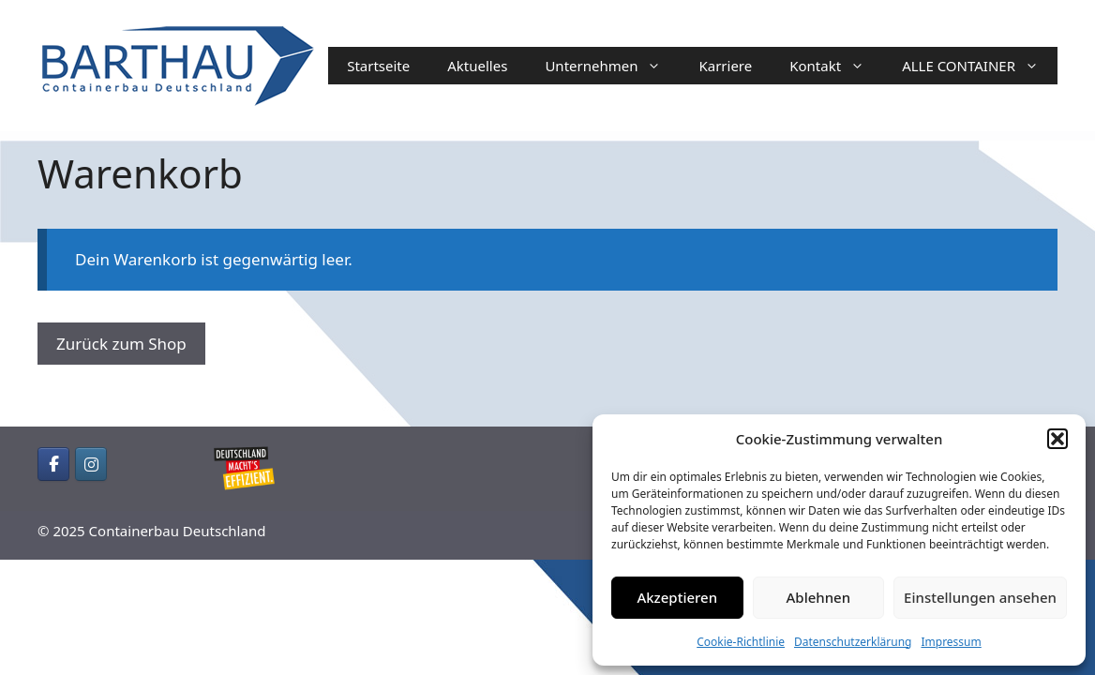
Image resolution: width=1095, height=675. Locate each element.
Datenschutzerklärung (852, 642)
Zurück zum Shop (121, 343)
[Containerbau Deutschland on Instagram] (91, 464)
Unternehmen (612, 65)
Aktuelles (477, 65)
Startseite (378, 65)
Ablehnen (819, 597)
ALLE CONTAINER (980, 65)
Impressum (951, 642)
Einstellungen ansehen (980, 597)
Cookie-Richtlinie (741, 642)
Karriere (725, 65)
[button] (1057, 438)
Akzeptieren (677, 597)
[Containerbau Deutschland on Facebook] (53, 464)
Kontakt (836, 65)
